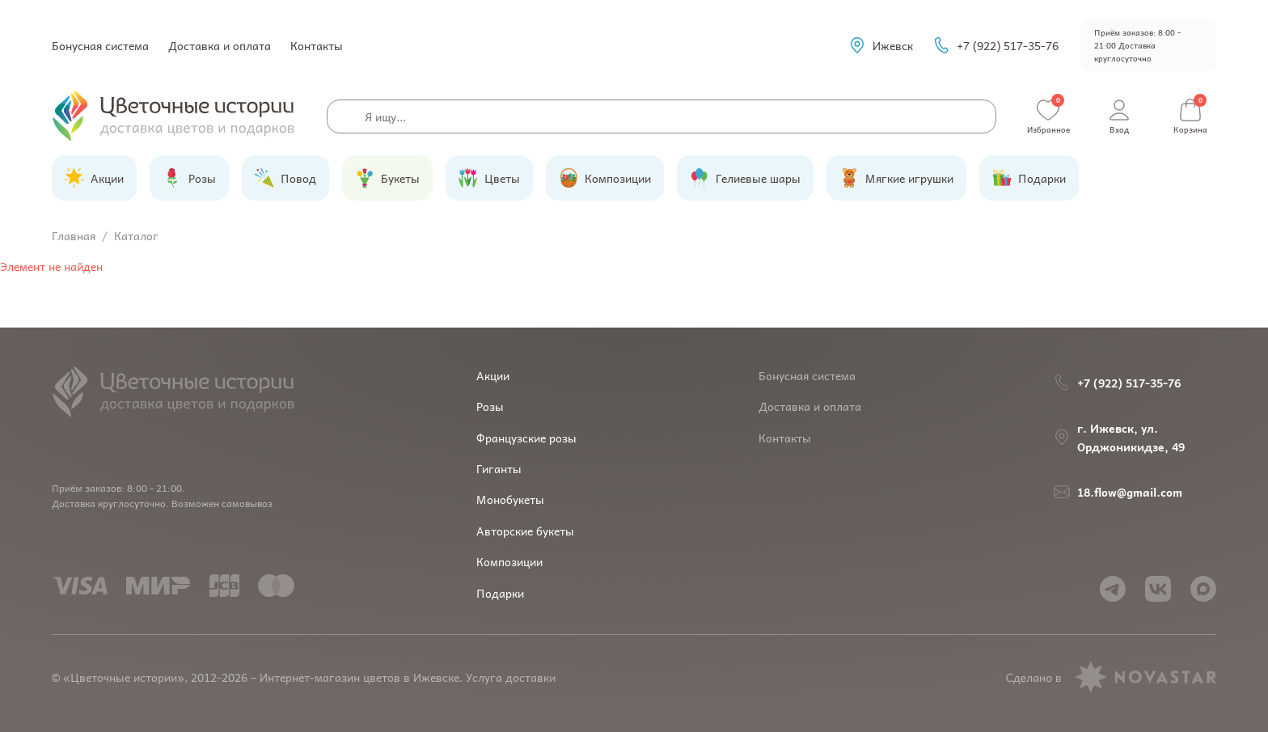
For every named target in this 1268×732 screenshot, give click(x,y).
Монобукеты (510, 499)
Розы (490, 406)
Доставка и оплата (219, 45)
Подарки (500, 593)
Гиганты (499, 468)
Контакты (316, 45)
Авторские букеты (525, 530)
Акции (492, 375)
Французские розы (526, 437)
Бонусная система (100, 45)
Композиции (509, 561)
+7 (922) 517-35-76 (995, 45)
